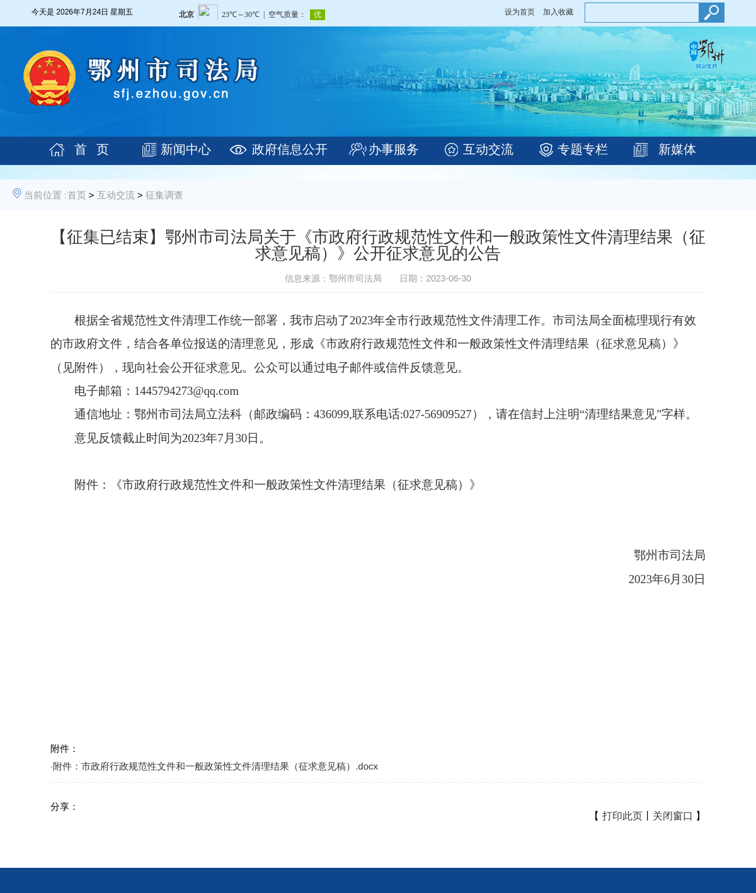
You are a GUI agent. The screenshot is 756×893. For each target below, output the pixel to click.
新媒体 (677, 149)
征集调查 (164, 195)
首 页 (91, 149)
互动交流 (488, 149)
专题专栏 (583, 149)
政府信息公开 (290, 149)
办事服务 (394, 149)
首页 (76, 195)
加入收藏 (558, 12)
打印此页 (622, 816)
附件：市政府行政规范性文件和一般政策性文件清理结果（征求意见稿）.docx (215, 766)
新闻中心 (186, 149)
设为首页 (520, 12)
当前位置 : (45, 195)
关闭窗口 (673, 816)
